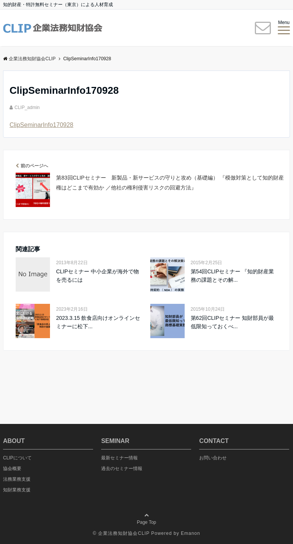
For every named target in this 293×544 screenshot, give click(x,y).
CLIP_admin (27, 107)
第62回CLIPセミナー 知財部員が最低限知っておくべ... (232, 322)
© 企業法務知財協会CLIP (121, 533)
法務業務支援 (17, 479)
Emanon (190, 533)
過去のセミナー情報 (121, 468)
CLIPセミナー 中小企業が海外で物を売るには (97, 275)
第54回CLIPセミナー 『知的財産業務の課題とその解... (232, 275)
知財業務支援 (17, 490)
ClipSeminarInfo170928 (41, 125)
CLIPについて (17, 458)
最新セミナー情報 (119, 458)
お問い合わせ (213, 458)
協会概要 (12, 468)
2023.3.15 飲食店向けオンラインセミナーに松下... (98, 322)
